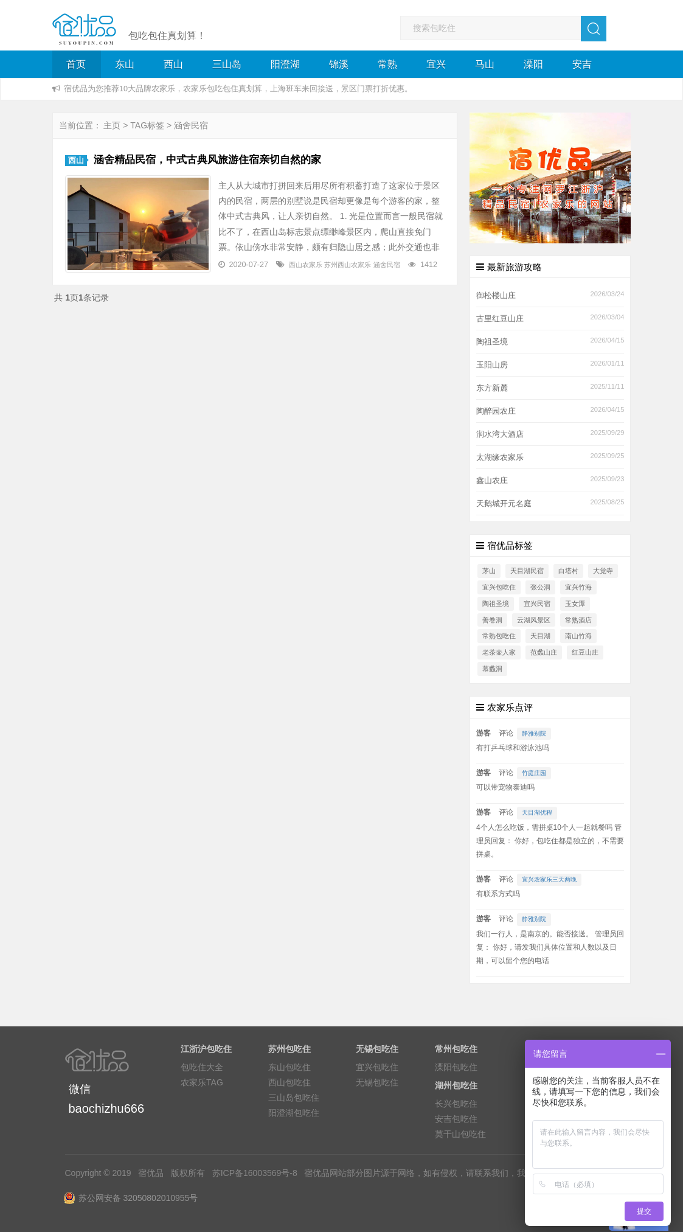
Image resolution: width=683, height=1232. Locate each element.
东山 (124, 64)
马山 (484, 64)
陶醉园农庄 (496, 411)
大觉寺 (603, 570)
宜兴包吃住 (499, 587)
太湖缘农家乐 (500, 457)
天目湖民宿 (527, 570)
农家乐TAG (202, 1082)
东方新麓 (492, 388)
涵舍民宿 (386, 264)
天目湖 (540, 635)
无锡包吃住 (377, 1082)
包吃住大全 (202, 1067)
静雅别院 (534, 733)
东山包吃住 (289, 1067)
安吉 (582, 64)
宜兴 (436, 64)
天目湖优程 (537, 812)
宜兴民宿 (537, 603)
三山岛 (226, 64)
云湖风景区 (533, 620)
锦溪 (338, 64)
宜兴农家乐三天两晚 (549, 879)
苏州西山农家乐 (347, 264)
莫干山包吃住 (460, 1134)
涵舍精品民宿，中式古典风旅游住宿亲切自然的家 (207, 159)
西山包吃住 (289, 1082)
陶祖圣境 (492, 342)
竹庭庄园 (534, 773)
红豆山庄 (585, 652)
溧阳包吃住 (456, 1067)
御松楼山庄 (496, 295)
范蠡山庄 (543, 652)
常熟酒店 (578, 620)
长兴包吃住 (456, 1103)
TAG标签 (147, 125)
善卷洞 (492, 620)
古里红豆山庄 (500, 319)
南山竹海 (578, 635)
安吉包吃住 (456, 1119)
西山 (173, 64)
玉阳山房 (492, 365)
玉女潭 (575, 603)
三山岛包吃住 (293, 1097)
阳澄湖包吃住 (293, 1113)
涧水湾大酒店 (500, 434)
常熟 (387, 64)
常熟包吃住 (499, 635)
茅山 (489, 570)
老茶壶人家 (499, 652)
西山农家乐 (305, 264)
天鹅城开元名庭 (504, 503)
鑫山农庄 (492, 480)
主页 (111, 125)
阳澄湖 (285, 64)
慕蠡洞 (492, 668)
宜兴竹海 (578, 587)
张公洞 (540, 587)
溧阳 (533, 64)
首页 (76, 64)
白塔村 (568, 570)
